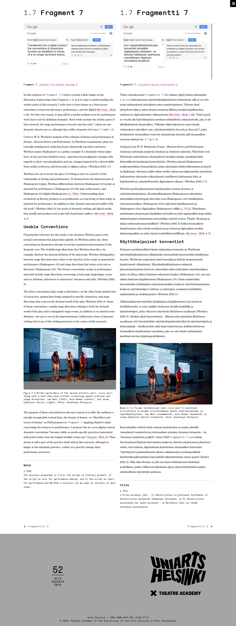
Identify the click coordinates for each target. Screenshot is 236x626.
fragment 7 (53, 94)
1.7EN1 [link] (73, 193)
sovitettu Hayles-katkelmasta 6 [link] (158, 84)
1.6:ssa (125, 99)
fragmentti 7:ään (157, 94)
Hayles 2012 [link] (96, 437)
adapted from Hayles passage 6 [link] (58, 84)
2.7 (100, 129)
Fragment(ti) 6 (38, 526)
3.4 (110, 129)
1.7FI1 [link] (185, 208)
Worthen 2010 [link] (106, 109)
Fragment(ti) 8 (197, 526)
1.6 (71, 99)
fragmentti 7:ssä (181, 437)
